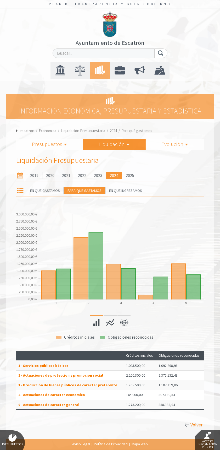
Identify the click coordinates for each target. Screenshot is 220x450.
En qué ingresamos (125, 190)
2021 (66, 175)
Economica (47, 130)
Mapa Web (140, 444)
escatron (27, 130)
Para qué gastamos (136, 130)
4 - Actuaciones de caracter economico (51, 394)
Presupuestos (49, 144)
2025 (130, 175)
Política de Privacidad (111, 444)
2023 (98, 175)
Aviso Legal (81, 444)
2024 (113, 130)
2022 (82, 175)
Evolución (174, 144)
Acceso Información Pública (207, 440)
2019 (34, 175)
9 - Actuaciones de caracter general (48, 404)
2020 (50, 175)
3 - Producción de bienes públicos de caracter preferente (67, 385)
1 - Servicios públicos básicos (43, 365)
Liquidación (114, 144)
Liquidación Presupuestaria (83, 130)
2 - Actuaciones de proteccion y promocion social (60, 375)
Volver (196, 425)
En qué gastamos (45, 190)
